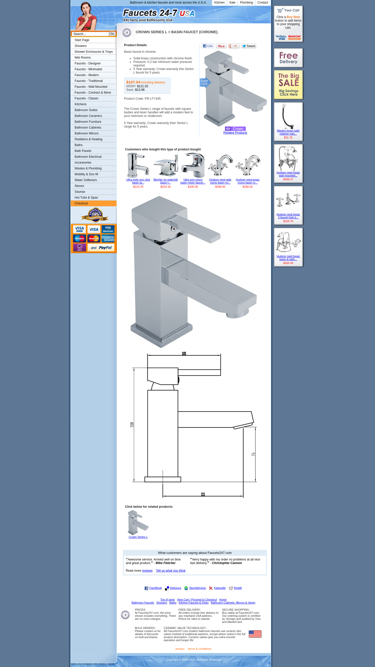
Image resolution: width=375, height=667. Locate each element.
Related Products (235, 132)
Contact (262, 2)
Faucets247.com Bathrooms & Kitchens (119, 13)
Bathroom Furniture (88, 122)
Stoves (79, 186)
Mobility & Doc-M (86, 174)
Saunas (80, 192)
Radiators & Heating (89, 139)
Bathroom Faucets (143, 602)
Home (223, 599)
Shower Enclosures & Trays (94, 52)
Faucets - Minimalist (88, 69)
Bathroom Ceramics (88, 116)
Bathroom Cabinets (88, 127)
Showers (81, 46)
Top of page (167, 599)
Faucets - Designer (88, 63)
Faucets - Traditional (89, 81)
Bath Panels (83, 151)
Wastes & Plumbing (88, 168)
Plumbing (246, 2)
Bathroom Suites (86, 110)
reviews (147, 570)
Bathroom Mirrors (87, 133)
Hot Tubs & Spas (86, 197)
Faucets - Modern (87, 75)
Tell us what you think (171, 570)
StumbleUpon (197, 587)
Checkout (81, 203)
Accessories (83, 162)
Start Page (82, 40)
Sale (232, 2)
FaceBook (155, 587)
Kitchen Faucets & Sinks (194, 602)
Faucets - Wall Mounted (91, 87)
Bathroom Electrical (88, 157)
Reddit (238, 587)
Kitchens (81, 104)
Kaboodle (220, 587)
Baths (79, 145)
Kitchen (219, 2)
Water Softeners (86, 180)
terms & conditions (199, 648)
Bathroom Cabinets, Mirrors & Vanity (233, 602)
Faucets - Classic (87, 98)
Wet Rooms (83, 57)
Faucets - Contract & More (93, 92)
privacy (180, 648)
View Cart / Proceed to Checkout (197, 599)
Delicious (175, 587)
